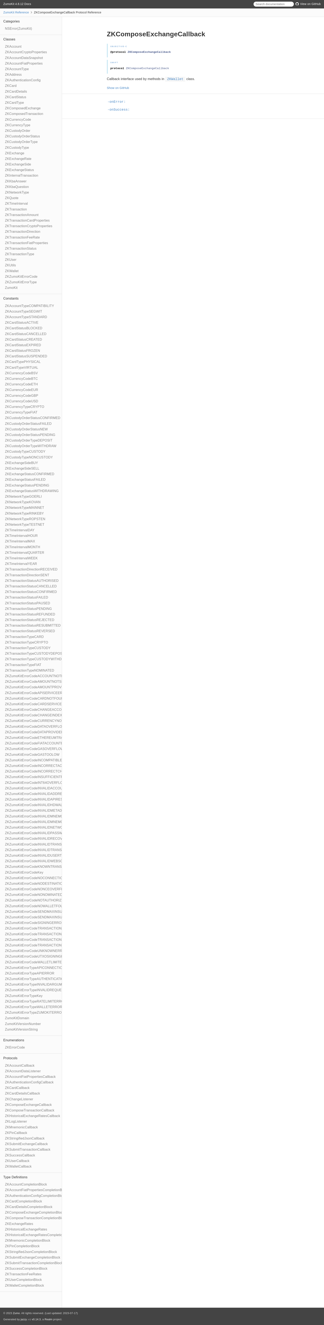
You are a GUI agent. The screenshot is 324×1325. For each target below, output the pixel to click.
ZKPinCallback (16, 1133)
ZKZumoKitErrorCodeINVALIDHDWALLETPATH (41, 805)
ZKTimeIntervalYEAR (21, 564)
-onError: (118, 102)
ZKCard (11, 85)
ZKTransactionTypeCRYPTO (26, 642)
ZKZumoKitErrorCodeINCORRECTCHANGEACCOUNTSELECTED (55, 771)
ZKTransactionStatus (21, 248)
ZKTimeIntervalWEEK (21, 558)
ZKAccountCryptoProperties (26, 52)
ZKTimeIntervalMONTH (22, 547)
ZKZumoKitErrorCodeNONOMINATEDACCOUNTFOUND (48, 894)
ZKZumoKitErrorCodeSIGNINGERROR (34, 923)
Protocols (10, 1058)
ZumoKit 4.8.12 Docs (17, 4)
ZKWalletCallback (18, 1166)
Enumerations (13, 1040)
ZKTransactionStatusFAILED (26, 597)
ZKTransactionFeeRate (22, 237)
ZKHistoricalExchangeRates (26, 1229)
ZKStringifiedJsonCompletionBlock (31, 1252)
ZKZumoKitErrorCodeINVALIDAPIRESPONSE (40, 799)
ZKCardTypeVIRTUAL (21, 367)
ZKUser (10, 259)
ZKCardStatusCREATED (23, 339)
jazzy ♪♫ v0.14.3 (31, 1319)
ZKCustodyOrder (17, 130)
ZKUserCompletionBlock (23, 1279)
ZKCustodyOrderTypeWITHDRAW (30, 446)
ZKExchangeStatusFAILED (25, 479)
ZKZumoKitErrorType (21, 282)
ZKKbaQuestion (17, 187)
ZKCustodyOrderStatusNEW (26, 429)
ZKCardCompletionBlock (23, 1201)
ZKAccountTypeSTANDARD (26, 317)
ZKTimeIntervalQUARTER (24, 552)
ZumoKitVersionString (21, 1029)
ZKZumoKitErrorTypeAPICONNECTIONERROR (41, 968)
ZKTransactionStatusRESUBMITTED (33, 625)
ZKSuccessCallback (20, 1155)
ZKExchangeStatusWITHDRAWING (32, 491)
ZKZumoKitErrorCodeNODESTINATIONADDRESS (43, 883)
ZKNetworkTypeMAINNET (24, 507)
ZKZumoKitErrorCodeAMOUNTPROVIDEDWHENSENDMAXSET (54, 687)
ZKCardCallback (17, 1088)
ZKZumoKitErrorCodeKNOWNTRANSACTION (40, 866)
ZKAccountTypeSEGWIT (23, 311)
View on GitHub (308, 4)
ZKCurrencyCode (18, 119)
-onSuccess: (120, 110)
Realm (48, 1319)
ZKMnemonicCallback (21, 1127)
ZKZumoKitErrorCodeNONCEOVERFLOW (37, 889)
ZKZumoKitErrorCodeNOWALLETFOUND (36, 906)
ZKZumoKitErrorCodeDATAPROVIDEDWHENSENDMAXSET (51, 732)
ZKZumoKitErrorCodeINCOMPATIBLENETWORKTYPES (47, 760)
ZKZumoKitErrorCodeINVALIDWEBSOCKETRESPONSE (48, 861)
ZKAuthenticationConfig (23, 80)
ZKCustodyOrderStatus (22, 136)
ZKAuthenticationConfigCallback (29, 1082)
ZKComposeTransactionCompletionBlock (36, 1218)
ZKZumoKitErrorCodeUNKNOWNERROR (36, 951)
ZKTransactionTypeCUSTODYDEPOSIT (35, 653)
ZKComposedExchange (23, 108)
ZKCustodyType (17, 147)
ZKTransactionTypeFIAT (23, 665)
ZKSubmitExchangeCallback (26, 1144)
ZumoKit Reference (16, 12)
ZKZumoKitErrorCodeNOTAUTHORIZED (35, 900)
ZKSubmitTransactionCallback (27, 1149)
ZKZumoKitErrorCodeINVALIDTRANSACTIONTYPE (44, 844)
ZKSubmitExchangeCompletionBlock (32, 1257)
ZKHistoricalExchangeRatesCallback (32, 1116)
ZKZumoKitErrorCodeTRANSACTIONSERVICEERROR (46, 939)
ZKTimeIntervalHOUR (21, 535)
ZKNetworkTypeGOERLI (23, 496)
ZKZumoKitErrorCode (21, 276)
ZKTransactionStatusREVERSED (30, 631)
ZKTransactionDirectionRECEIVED (31, 569)
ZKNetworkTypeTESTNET (24, 524)
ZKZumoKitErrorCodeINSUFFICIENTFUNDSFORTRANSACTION (54, 777)
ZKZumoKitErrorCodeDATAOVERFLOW (35, 726)
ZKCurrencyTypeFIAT (21, 412)
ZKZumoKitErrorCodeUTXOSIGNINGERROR (39, 956)
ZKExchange (14, 153)
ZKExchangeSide (18, 164)
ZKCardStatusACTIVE (21, 322)
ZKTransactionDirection (22, 231)
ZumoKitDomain (17, 1018)
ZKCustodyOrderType (21, 142)
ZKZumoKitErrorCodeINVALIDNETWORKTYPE (40, 827)
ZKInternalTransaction (21, 175)
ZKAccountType (17, 69)
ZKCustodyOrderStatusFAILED (28, 423)
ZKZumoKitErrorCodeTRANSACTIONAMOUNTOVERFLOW (50, 928)
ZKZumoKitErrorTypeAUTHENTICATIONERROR (41, 979)
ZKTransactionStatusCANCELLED (31, 586)
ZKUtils (10, 265)
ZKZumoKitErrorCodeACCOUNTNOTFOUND (39, 676)
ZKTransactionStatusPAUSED (27, 603)
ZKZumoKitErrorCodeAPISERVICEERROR (37, 693)
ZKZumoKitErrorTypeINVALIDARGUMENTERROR (43, 984)
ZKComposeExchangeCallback (28, 1105)
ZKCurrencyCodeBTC (21, 378)
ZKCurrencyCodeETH (21, 384)
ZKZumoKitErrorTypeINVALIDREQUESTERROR (41, 990)
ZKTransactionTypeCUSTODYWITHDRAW (37, 659)
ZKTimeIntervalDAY (20, 530)
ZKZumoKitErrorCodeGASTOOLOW (32, 754)
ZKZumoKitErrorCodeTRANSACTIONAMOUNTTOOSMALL (49, 934)
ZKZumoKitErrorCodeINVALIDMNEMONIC (37, 816)
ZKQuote (11, 198)
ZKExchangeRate (18, 159)
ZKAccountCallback (20, 1065)
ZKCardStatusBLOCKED (23, 328)
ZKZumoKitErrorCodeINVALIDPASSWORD (37, 833)
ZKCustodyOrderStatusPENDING (30, 435)
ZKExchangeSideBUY (21, 463)
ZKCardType (14, 102)
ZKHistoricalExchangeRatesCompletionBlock (39, 1235)
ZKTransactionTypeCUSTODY (28, 648)
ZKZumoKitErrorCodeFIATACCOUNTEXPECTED (42, 743)
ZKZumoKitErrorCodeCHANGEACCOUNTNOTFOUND (46, 709)
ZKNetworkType (17, 192)
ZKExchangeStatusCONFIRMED (29, 474)
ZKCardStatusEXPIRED (23, 345)
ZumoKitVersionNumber (23, 1024)
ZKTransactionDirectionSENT (27, 575)
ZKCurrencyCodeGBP (21, 395)
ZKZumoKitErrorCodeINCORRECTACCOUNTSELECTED (48, 766)
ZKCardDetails (16, 91)
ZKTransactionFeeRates (23, 1274)
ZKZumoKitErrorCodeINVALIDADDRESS (36, 794)
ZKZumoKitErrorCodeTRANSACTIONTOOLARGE (42, 945)
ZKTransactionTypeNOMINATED (29, 670)
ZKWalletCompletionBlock (24, 1285)
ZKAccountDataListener (23, 1071)
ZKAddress (13, 74)
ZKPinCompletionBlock (22, 1246)
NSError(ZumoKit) (18, 28)
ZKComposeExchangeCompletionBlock (34, 1212)
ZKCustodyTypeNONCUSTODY (29, 457)
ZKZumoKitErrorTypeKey (24, 996)
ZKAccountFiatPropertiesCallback (30, 1076)
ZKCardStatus (15, 97)
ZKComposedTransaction (24, 114)
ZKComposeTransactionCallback (29, 1110)
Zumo (16, 1313)
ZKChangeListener (19, 1099)
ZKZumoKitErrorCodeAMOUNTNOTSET (35, 681)
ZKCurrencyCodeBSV (21, 373)
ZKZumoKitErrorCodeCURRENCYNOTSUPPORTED (45, 721)
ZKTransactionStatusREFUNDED (30, 614)
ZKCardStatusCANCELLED (25, 334)
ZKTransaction (16, 209)
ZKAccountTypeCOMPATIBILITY (29, 306)
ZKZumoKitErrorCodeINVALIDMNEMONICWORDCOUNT (48, 822)
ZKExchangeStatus (19, 170)
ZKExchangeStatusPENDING (27, 485)
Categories (11, 21)
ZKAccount (13, 46)
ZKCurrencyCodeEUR (21, 390)
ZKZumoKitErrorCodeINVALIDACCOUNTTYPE (40, 788)
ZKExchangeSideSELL (22, 468)
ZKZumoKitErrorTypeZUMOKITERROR (34, 1012)
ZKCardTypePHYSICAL (23, 362)
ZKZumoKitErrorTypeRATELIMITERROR (35, 1001)
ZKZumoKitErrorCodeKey (24, 872)
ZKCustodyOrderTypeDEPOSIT (28, 440)
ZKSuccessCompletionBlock (26, 1268)
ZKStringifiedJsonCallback (25, 1138)
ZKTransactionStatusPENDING (28, 609)
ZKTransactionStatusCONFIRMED (31, 592)
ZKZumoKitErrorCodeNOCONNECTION (35, 878)
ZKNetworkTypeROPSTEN (25, 519)
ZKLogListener (16, 1121)
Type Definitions (15, 1177)
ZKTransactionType (19, 254)
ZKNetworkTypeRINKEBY (24, 513)
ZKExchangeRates (19, 1224)
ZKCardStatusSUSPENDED (26, 356)
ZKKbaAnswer (15, 181)
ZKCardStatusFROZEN (22, 350)
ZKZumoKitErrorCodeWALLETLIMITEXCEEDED (41, 962)
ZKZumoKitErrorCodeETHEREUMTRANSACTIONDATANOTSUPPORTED (61, 737)
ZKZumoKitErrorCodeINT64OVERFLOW (35, 782)
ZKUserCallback (17, 1161)
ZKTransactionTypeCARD (24, 637)
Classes (9, 39)
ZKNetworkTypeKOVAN (22, 502)
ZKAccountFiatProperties (24, 63)
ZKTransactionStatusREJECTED (29, 620)
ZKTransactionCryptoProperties (28, 226)
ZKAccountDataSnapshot (24, 58)
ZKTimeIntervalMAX (20, 541)
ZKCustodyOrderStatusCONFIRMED (32, 418)
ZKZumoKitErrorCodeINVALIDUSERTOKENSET (41, 855)
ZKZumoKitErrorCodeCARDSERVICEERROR (39, 704)
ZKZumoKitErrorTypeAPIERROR (29, 973)
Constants (11, 298)
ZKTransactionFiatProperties (26, 243)
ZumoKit (11, 287)
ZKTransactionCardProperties (27, 220)
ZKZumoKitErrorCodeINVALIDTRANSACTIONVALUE (45, 850)
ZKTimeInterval (16, 203)
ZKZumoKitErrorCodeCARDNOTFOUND (35, 698)
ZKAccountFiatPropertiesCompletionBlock (36, 1190)
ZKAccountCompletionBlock (26, 1184)
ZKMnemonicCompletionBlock (27, 1240)
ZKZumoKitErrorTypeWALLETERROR (33, 1007)
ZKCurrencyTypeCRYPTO (24, 407)
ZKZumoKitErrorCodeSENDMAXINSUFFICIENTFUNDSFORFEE (54, 911)
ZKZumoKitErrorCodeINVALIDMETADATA (36, 810)
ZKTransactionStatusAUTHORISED (32, 580)
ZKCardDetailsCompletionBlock (28, 1207)
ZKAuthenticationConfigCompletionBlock (35, 1195)
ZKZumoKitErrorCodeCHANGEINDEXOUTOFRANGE (45, 715)
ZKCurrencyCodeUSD (21, 401)
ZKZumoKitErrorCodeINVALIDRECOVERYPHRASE (44, 838)
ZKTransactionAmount (21, 215)
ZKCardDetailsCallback (22, 1093)
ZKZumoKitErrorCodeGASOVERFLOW (34, 749)
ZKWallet (12, 271)
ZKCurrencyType (17, 125)
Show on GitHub (118, 88)
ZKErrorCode (15, 1047)
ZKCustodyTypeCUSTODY (25, 451)
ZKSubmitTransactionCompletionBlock (34, 1263)
